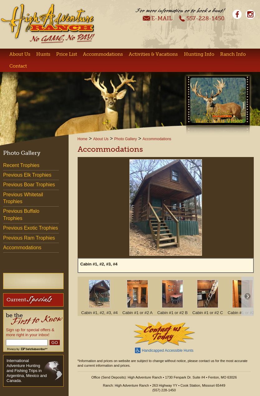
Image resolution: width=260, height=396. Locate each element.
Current (29, 299)
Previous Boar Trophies (29, 184)
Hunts (43, 54)
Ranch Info (233, 54)
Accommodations (103, 54)
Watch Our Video (219, 120)
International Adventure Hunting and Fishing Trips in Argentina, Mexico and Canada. (27, 370)
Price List (66, 54)
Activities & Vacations (153, 54)
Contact (18, 66)
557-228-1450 (201, 18)
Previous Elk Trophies (27, 175)
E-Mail (157, 18)
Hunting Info (199, 54)
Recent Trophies (21, 165)
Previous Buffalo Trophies (21, 214)
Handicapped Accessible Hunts (164, 349)
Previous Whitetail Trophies (23, 198)
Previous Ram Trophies (29, 238)
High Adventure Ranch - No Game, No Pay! (47, 23)
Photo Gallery (125, 139)
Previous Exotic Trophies (30, 228)
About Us (19, 54)
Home (83, 139)
